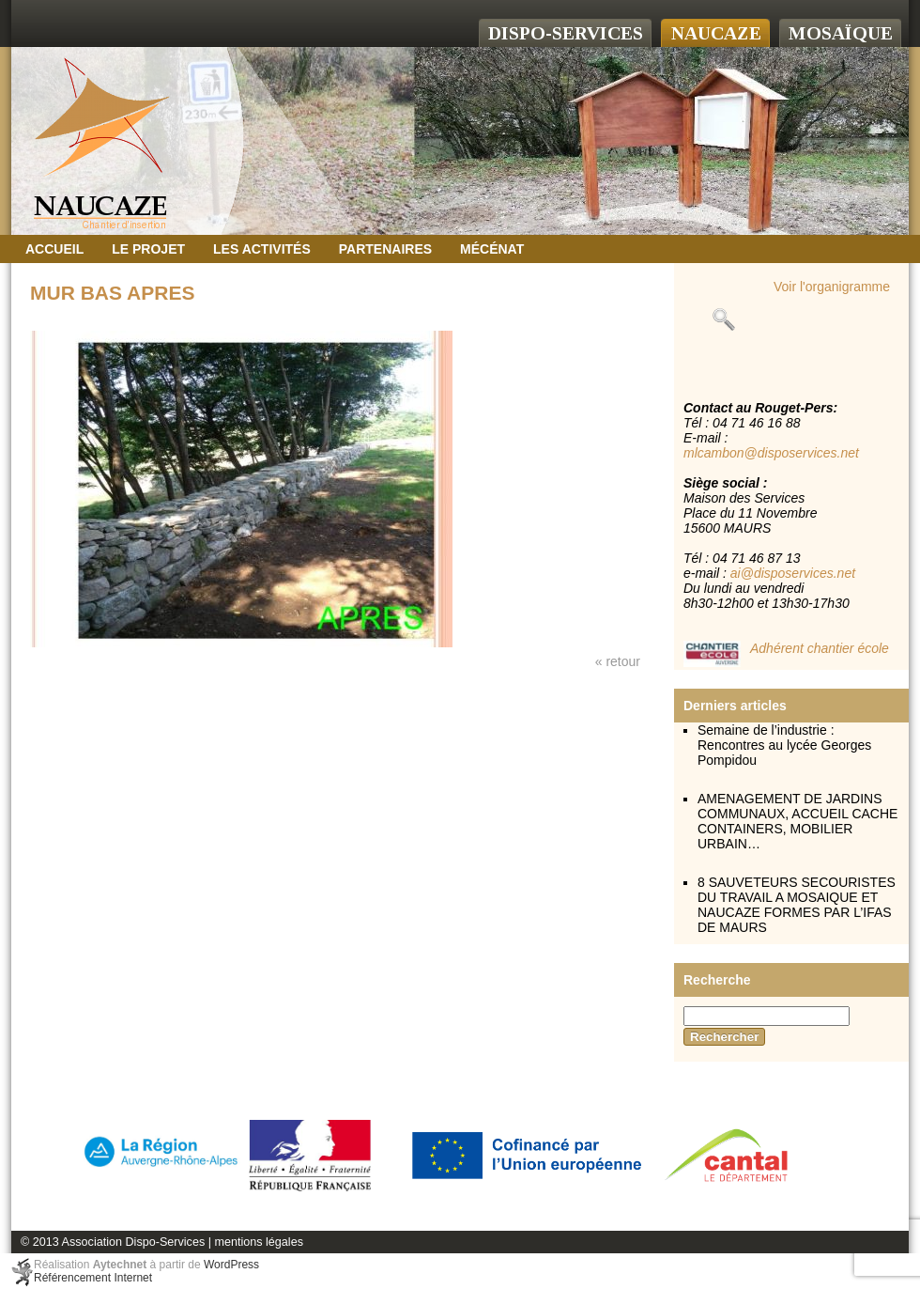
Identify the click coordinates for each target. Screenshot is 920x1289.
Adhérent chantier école (819, 648)
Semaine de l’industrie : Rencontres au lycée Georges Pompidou (784, 745)
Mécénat (492, 248)
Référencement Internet (93, 1277)
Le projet (148, 248)
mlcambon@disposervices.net (771, 452)
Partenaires (385, 248)
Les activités (262, 248)
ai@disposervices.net (792, 573)
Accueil (54, 248)
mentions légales (258, 1242)
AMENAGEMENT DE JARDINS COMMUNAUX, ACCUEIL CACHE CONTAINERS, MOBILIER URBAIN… (797, 821)
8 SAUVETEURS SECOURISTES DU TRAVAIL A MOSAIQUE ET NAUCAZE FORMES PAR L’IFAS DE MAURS (797, 905)
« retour (617, 661)
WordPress (231, 1264)
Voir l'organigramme (832, 286)
